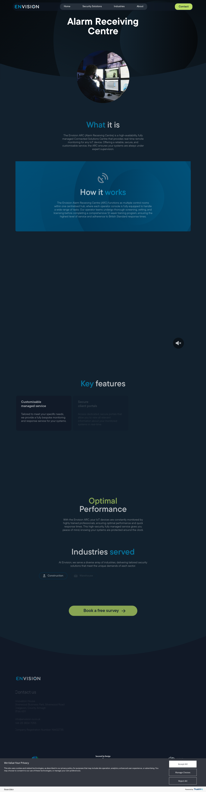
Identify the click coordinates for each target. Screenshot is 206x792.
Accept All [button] (183, 764)
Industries (119, 6)
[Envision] (27, 7)
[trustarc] (198, 789)
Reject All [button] (182, 781)
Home (67, 6)
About (140, 6)
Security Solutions (92, 6)
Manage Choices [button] (182, 772)
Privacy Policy (9, 789)
